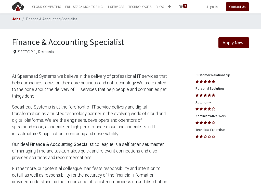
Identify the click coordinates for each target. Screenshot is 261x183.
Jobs (16, 19)
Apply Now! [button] (234, 42)
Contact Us (237, 6)
